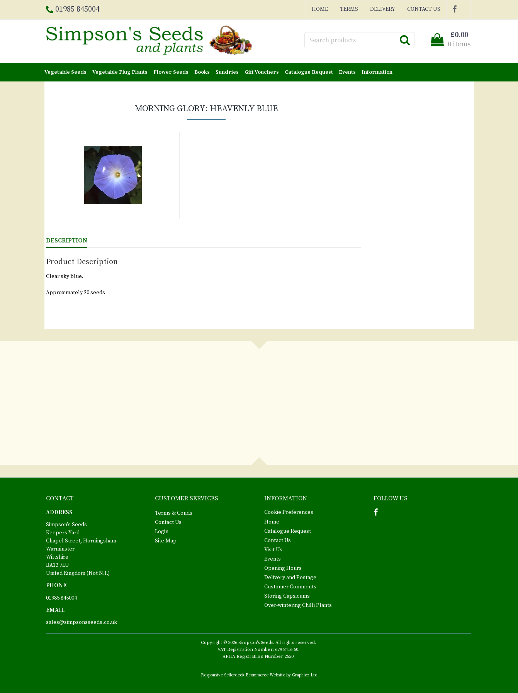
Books (202, 72)
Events (347, 72)
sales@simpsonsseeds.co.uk (81, 622)
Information (377, 72)
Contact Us (423, 9)
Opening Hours (283, 568)
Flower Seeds (171, 72)
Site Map (166, 540)
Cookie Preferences (288, 512)
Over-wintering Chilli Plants (298, 605)
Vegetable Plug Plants (120, 72)
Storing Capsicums (287, 596)
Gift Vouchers (262, 72)
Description (66, 240)
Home (320, 9)
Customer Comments (290, 586)
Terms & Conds (173, 513)
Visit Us (273, 549)
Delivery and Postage (290, 577)
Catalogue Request (309, 72)
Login (161, 531)
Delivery (382, 9)
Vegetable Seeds (65, 72)
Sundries (227, 72)
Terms (349, 9)
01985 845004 (61, 598)
